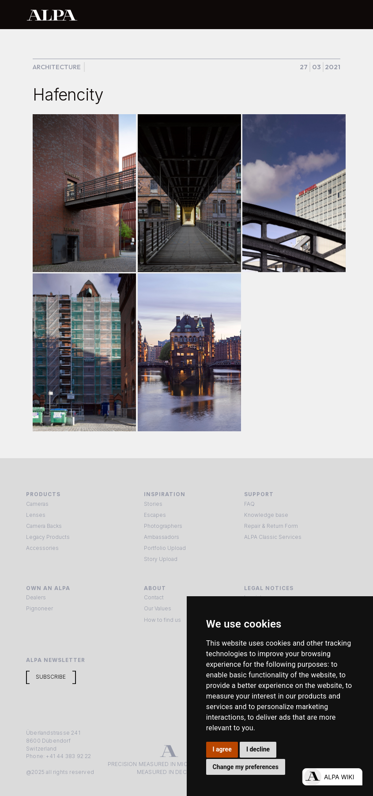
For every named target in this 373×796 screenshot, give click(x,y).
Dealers (36, 597)
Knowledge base (266, 515)
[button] (337, 14)
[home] (158, 14)
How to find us (162, 620)
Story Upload (160, 559)
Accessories (42, 548)
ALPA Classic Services (272, 537)
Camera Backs (44, 526)
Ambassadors (161, 537)
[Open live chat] (332, 776)
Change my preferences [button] (246, 766)
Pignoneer (39, 608)
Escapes (155, 515)
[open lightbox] (84, 193)
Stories (153, 504)
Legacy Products (48, 537)
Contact (154, 597)
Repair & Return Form (271, 526)
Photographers (163, 526)
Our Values (157, 608)
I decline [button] (258, 749)
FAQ (249, 504)
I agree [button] (222, 749)
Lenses (35, 515)
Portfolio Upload (165, 548)
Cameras (37, 504)
